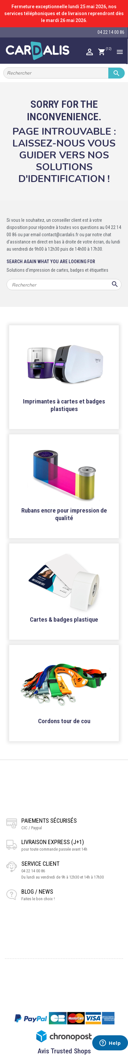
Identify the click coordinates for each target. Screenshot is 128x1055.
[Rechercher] (64, 73)
